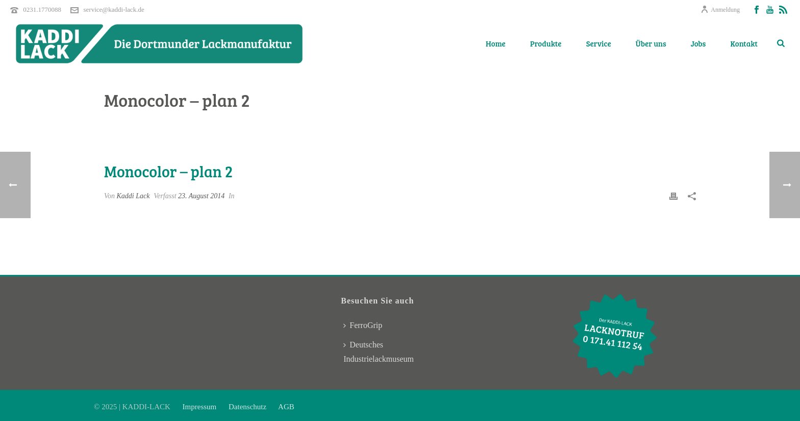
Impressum (200, 407)
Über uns (651, 43)
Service (598, 43)
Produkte (546, 43)
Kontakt (744, 43)
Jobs (698, 43)
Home (496, 43)
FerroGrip (362, 325)
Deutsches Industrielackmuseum (378, 351)
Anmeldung (720, 9)
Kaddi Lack (133, 196)
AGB (285, 407)
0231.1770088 (42, 9)
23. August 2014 (201, 196)
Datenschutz (247, 407)
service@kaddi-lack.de (114, 9)
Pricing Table (602, 126)
